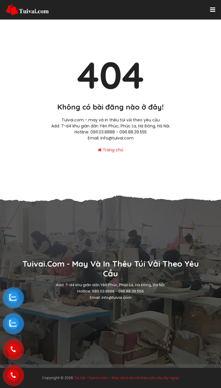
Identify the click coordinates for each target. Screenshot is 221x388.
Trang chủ (110, 150)
